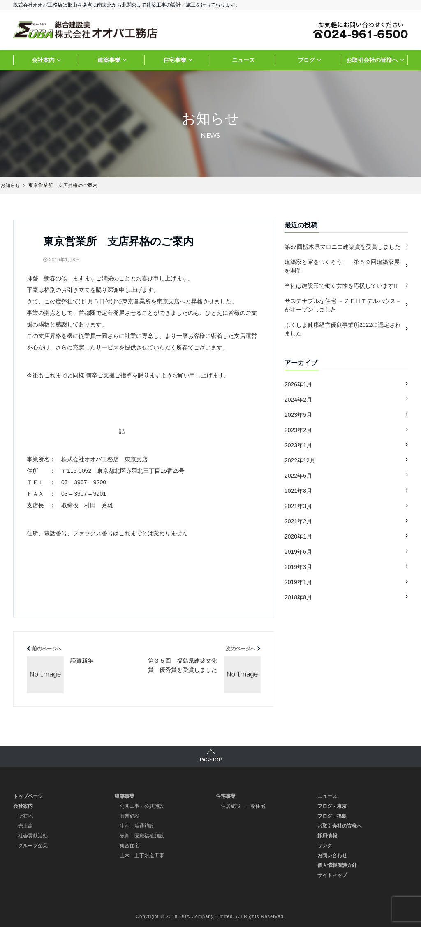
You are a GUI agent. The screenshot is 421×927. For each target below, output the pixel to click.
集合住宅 (129, 845)
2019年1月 (298, 582)
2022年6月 (298, 475)
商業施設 (129, 816)
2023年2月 (298, 430)
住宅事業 (174, 60)
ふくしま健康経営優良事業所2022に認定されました (343, 329)
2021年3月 (298, 506)
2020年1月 (298, 536)
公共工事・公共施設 (142, 806)
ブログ (306, 60)
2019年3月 (298, 567)
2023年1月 (298, 445)
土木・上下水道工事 (142, 855)
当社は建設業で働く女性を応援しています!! (341, 285)
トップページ (28, 796)
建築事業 (108, 60)
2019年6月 (298, 551)
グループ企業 (33, 845)
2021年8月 (298, 491)
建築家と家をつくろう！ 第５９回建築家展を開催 (342, 266)
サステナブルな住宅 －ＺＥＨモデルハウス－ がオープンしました (343, 305)
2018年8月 (298, 597)
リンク (324, 845)
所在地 (25, 816)
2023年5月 (298, 414)
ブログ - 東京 (332, 806)
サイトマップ (332, 875)
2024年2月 (298, 399)
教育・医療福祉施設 (142, 836)
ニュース (243, 60)
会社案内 (43, 60)
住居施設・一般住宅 (243, 806)
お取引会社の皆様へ (372, 60)
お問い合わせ (332, 855)
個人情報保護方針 (337, 865)
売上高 (25, 826)
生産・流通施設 (137, 826)
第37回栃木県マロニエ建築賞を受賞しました (342, 246)
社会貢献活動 (33, 836)
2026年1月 (298, 384)
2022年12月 (300, 460)
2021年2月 (298, 521)
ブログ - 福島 (332, 816)
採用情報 (327, 836)
